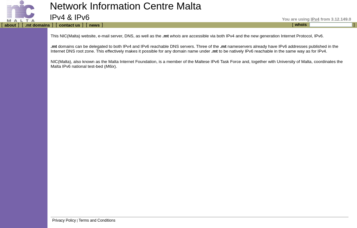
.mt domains (37, 25)
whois (301, 24)
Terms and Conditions (96, 220)
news (94, 25)
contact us (69, 25)
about (10, 25)
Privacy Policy (64, 220)
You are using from (316, 19)
